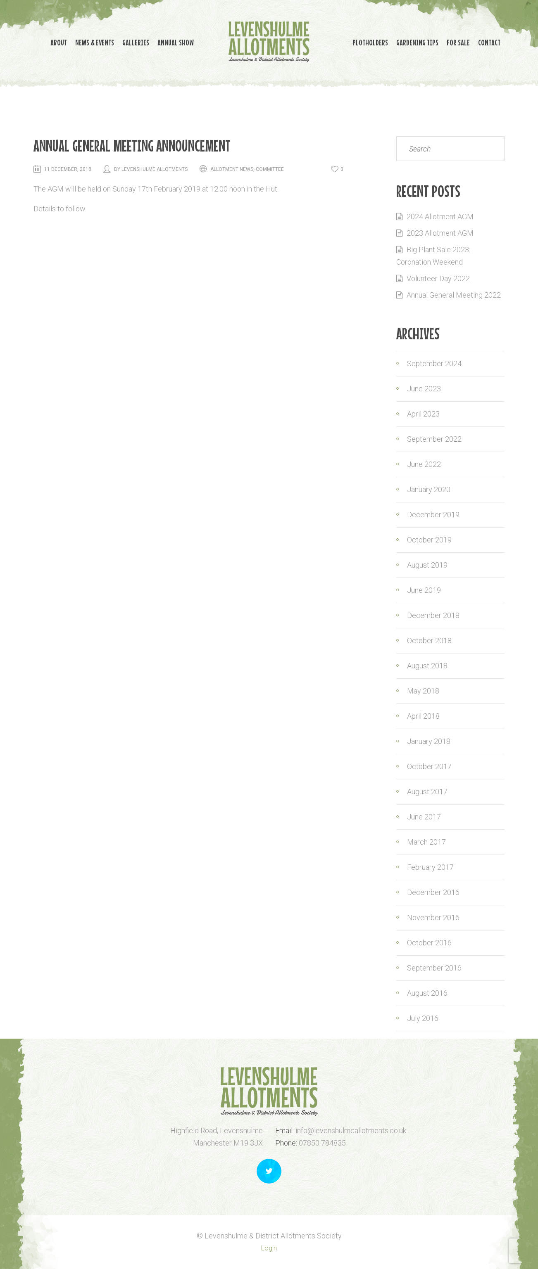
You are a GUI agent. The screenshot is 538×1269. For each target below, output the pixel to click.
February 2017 (430, 867)
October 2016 (429, 942)
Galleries (119, 40)
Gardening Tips (426, 40)
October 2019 (429, 539)
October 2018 (429, 640)
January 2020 (428, 489)
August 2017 (427, 791)
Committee (270, 169)
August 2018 (427, 665)
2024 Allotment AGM (440, 216)
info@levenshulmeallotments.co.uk (350, 1130)
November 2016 (433, 917)
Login (269, 1248)
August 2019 (427, 565)
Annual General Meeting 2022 (454, 295)
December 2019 (433, 514)
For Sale (474, 40)
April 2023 (423, 414)
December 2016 (433, 892)
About (25, 40)
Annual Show (167, 40)
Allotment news (231, 169)
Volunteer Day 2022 (438, 278)
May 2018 (423, 691)
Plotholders (370, 40)
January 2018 (428, 741)
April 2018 (423, 716)
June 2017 (424, 816)
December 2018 (433, 615)
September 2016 (434, 968)
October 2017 (429, 766)
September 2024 (434, 363)
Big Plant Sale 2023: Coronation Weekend (433, 255)
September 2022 (434, 439)
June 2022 (424, 464)
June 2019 (424, 590)
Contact (363, 53)
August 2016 (427, 993)
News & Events (69, 40)
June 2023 (424, 388)
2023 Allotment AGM (440, 233)
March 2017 (426, 842)
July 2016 (422, 1018)
